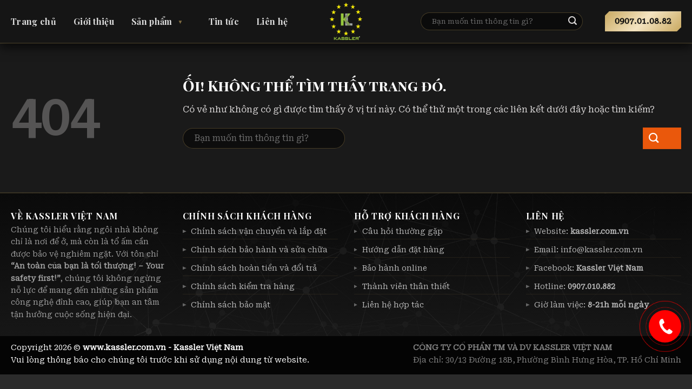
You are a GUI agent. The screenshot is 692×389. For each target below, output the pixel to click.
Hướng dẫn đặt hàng (403, 249)
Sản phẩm (151, 21)
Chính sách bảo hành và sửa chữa (259, 249)
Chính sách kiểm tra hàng (243, 286)
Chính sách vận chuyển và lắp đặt (259, 231)
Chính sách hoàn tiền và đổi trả (254, 268)
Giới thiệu (94, 21)
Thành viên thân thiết (406, 286)
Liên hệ (272, 21)
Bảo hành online (394, 268)
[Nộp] (581, 21)
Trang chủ (33, 21)
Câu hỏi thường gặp (402, 231)
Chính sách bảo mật (230, 304)
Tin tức (224, 21)
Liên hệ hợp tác (393, 304)
